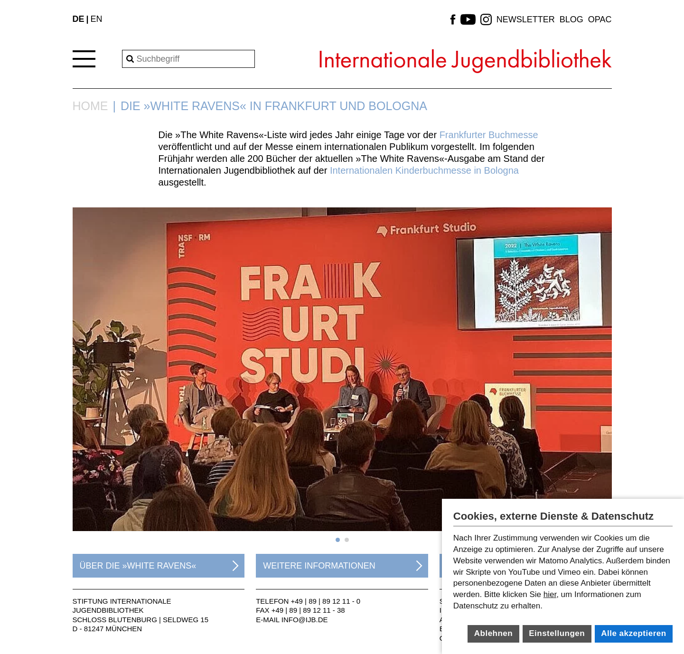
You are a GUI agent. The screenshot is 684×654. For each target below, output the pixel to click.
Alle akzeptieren (633, 633)
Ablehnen (493, 633)
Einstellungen (557, 633)
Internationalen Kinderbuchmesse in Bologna (424, 170)
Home (90, 106)
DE (78, 19)
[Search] (188, 58)
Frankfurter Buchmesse (489, 135)
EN (97, 19)
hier (549, 594)
